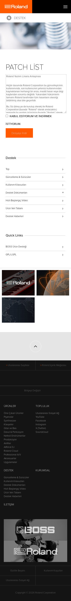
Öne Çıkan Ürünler (13, 413)
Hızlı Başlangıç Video (17, 200)
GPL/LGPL (11, 254)
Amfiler (7, 443)
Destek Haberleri (14, 216)
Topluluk (42, 406)
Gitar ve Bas (10, 428)
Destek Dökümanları (14, 485)
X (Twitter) (41, 428)
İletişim (9, 504)
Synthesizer (10, 420)
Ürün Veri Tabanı (14, 208)
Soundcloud (42, 432)
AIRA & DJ (9, 447)
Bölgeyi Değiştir (35, 390)
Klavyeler (8, 424)
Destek (20, 18)
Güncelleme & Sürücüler (18, 177)
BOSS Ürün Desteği (16, 246)
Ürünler (10, 406)
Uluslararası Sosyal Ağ (47, 413)
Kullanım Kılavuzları (16, 184)
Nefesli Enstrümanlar (14, 435)
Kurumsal (43, 470)
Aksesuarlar (10, 458)
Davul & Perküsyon (13, 432)
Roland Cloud (11, 450)
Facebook (41, 420)
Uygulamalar (10, 462)
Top (7, 169)
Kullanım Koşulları (53, 570)
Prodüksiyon (10, 439)
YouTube (40, 416)
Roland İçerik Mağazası (54, 365)
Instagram (41, 424)
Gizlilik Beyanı (17, 570)
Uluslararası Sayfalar (18, 365)
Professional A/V (12, 454)
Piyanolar (8, 416)
